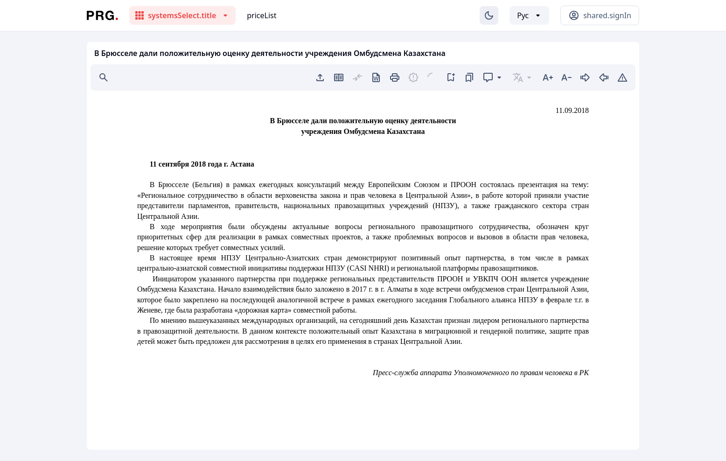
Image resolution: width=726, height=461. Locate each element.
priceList (261, 15)
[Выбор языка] (529, 15)
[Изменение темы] (489, 15)
